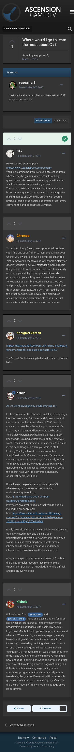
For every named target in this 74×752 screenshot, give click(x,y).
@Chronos (35, 614)
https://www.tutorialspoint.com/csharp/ (29, 167)
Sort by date (60, 121)
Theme (23, 737)
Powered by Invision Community (37, 746)
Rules (53, 737)
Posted (31, 87)
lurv (19, 151)
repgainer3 (41, 55)
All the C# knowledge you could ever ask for (31, 405)
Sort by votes (43, 121)
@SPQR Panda (16, 618)
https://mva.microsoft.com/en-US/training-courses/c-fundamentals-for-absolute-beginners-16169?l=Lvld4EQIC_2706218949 (34, 517)
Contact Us (39, 737)
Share (18, 709)
